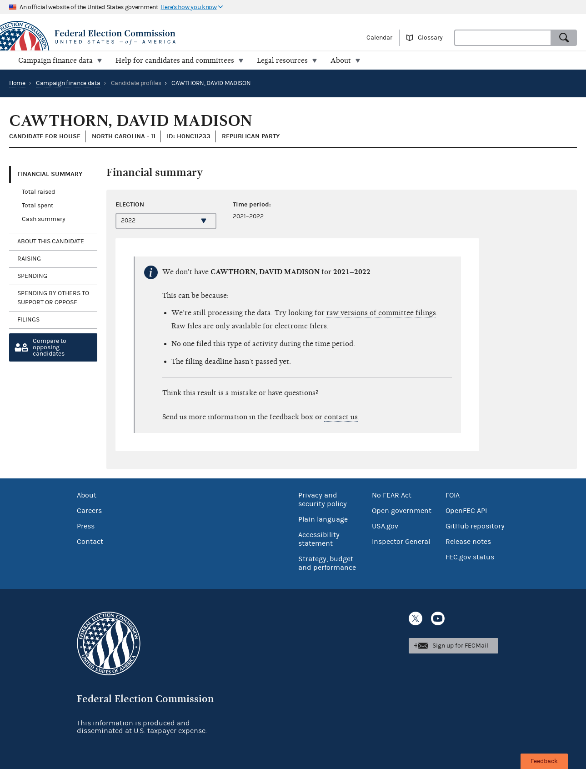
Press (86, 526)
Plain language (323, 519)
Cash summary (43, 219)
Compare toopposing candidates (49, 347)
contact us (341, 417)
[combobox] (502, 38)
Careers (89, 511)
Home (17, 83)
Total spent (37, 205)
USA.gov (385, 526)
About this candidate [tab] (50, 241)
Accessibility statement (319, 539)
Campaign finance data (68, 83)
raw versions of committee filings (381, 313)
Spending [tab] (32, 276)
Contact (90, 542)
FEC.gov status (470, 557)
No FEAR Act (391, 495)
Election (129, 204)
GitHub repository (475, 526)
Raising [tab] (29, 258)
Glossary (430, 37)
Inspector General (401, 542)
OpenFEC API (466, 511)
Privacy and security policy (322, 499)
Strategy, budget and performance (327, 563)
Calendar (379, 37)
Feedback (544, 761)
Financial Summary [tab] (49, 174)
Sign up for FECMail (460, 645)
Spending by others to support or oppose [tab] (53, 298)
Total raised (38, 192)
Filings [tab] (28, 319)
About (86, 495)
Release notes (468, 542)
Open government (401, 511)
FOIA (453, 495)
